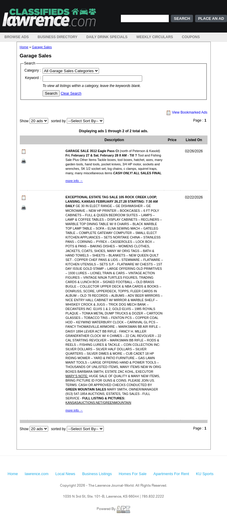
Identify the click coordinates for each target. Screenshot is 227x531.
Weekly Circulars (154, 37)
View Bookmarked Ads (186, 112)
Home (24, 47)
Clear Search (71, 93)
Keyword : (33, 78)
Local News (65, 474)
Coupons (191, 37)
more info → (74, 181)
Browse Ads (16, 37)
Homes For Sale (133, 474)
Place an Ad (211, 18)
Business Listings (97, 474)
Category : (33, 70)
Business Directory (57, 37)
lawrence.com (36, 474)
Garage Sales (42, 47)
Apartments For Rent (171, 474)
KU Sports (204, 474)
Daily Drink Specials (106, 37)
